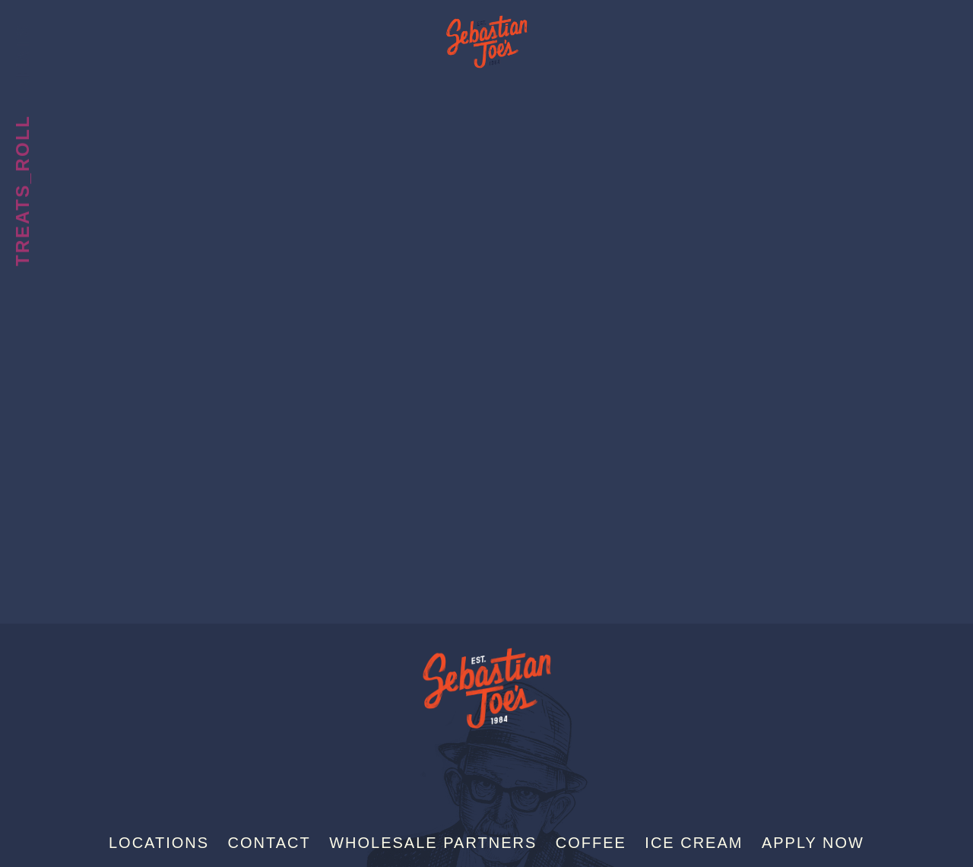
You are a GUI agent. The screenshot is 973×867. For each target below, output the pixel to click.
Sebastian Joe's (486, 34)
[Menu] (934, 36)
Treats (22, 64)
